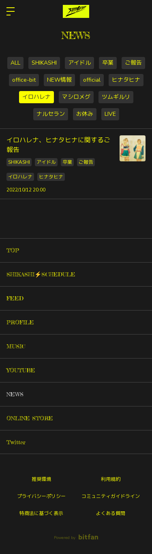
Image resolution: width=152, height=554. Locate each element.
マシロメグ (76, 97)
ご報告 (133, 63)
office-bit (24, 80)
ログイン (139, 11)
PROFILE (20, 322)
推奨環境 (41, 479)
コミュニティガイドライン (110, 496)
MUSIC (16, 346)
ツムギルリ (116, 97)
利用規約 (110, 479)
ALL (15, 63)
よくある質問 (110, 513)
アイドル (79, 63)
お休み (84, 114)
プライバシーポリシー (41, 496)
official (92, 80)
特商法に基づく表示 (41, 513)
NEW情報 (59, 80)
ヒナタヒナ (126, 80)
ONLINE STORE (29, 418)
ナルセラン (50, 114)
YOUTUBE (20, 370)
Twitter (16, 442)
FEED (15, 298)
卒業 (107, 63)
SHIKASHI (44, 63)
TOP (12, 250)
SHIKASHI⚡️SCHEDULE (40, 274)
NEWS (15, 394)
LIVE (110, 114)
